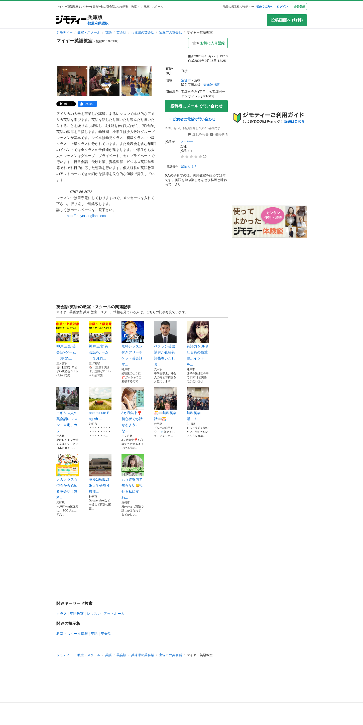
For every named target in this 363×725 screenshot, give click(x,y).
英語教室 (77, 614)
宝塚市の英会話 (170, 32)
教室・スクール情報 (72, 634)
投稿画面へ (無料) (287, 20)
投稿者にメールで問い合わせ (196, 106)
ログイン (282, 6)
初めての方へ (264, 6)
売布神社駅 (211, 85)
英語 (108, 32)
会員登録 (299, 6)
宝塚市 (186, 80)
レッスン (94, 614)
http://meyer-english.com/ (86, 216)
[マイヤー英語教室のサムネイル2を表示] (104, 81)
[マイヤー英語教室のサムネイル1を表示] (72, 81)
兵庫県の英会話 (142, 32)
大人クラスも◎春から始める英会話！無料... (67, 476)
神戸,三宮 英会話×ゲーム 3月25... (67, 340)
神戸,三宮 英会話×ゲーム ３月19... (100, 340)
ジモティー (64, 32)
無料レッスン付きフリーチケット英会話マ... (133, 343)
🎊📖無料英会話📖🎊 (165, 404)
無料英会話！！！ (198, 404)
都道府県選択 (97, 23)
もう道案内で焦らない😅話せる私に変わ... (133, 476)
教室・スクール (88, 32)
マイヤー (186, 142)
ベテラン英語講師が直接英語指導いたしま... (165, 343)
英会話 (121, 32)
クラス (61, 614)
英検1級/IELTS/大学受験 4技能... (100, 473)
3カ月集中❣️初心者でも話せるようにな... (133, 410)
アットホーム (114, 614)
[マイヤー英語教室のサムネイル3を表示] (136, 81)
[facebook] (87, 104)
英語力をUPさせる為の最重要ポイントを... (198, 343)
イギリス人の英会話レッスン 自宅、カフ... (67, 410)
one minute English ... (100, 404)
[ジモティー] (71, 20)
